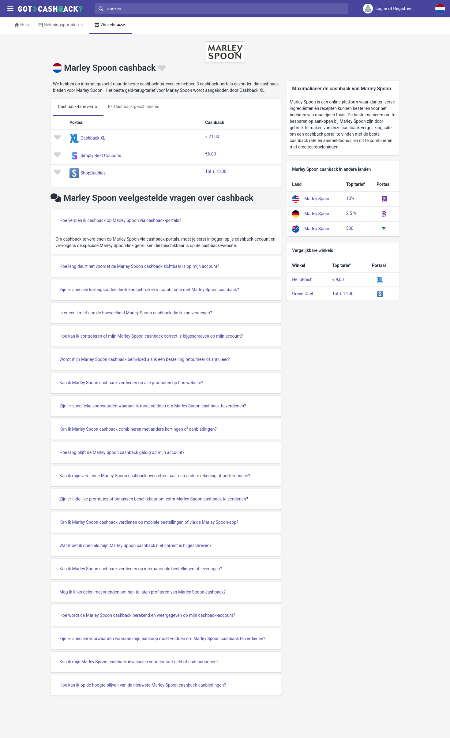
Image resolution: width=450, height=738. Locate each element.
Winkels (110, 25)
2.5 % (351, 213)
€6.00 (210, 154)
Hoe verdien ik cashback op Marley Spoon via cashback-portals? (120, 220)
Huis (22, 24)
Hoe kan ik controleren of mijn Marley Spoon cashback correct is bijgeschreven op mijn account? (151, 336)
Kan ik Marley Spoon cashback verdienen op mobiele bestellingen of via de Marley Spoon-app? (148, 522)
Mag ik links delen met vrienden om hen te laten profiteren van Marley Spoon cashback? (142, 592)
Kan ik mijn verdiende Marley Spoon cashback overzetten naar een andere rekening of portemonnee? (154, 475)
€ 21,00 (212, 136)
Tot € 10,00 (215, 171)
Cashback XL (93, 138)
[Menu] (10, 8)
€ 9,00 (338, 279)
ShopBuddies (93, 172)
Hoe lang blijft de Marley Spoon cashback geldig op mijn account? (121, 452)
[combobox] (219, 9)
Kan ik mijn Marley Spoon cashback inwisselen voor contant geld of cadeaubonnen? (139, 661)
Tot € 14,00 (342, 293)
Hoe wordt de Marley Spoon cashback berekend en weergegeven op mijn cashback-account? (147, 615)
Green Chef (302, 293)
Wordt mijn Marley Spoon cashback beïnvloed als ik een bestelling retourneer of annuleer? (144, 359)
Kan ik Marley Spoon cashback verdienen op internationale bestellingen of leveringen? (140, 568)
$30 (350, 228)
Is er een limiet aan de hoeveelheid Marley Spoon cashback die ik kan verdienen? (135, 312)
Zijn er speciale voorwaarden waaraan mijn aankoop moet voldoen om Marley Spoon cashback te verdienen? (162, 638)
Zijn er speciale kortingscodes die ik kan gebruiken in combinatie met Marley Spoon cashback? (149, 289)
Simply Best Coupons (101, 155)
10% (350, 198)
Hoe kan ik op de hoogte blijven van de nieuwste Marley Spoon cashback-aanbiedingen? (142, 685)
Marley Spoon (317, 198)
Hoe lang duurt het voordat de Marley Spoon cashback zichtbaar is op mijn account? (139, 266)
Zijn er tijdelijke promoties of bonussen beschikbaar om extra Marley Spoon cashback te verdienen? (153, 498)
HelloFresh (302, 279)
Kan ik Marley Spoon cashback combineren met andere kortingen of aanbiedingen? (138, 429)
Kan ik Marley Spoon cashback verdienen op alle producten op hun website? (131, 382)
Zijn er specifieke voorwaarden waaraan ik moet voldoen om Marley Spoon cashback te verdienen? (152, 405)
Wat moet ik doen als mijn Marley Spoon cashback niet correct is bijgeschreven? (135, 545)
